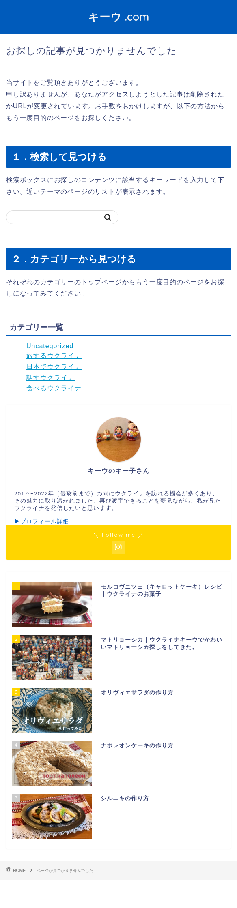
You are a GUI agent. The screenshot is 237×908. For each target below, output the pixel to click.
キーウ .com (118, 16)
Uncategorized (49, 346)
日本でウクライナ (54, 366)
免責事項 (148, 888)
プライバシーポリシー (102, 888)
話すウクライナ (50, 377)
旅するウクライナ (54, 355)
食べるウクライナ (54, 388)
